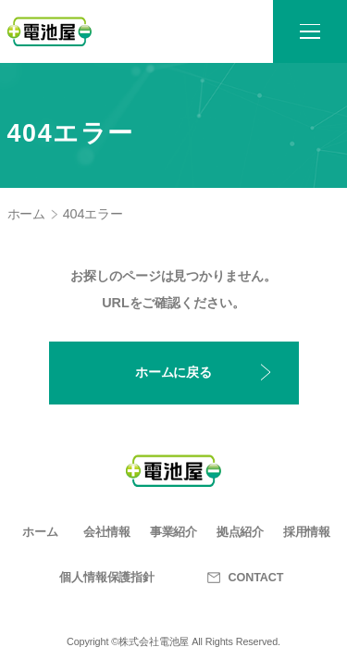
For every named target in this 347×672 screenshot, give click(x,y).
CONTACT (240, 577)
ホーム (26, 213)
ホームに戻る (173, 372)
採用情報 (307, 532)
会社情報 (107, 532)
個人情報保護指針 (107, 577)
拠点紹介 (241, 532)
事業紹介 (174, 532)
